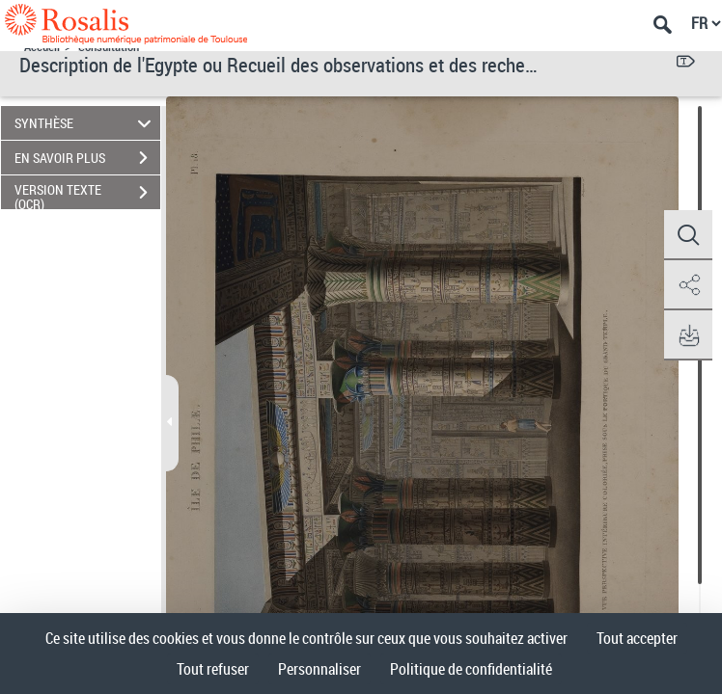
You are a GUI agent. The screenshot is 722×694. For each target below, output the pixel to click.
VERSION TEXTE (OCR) (87, 194)
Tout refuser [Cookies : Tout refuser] (213, 669)
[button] (688, 235)
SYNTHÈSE (85, 123)
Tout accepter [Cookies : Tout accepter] (637, 638)
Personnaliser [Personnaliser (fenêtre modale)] (319, 669)
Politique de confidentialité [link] (471, 669)
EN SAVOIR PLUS (87, 158)
